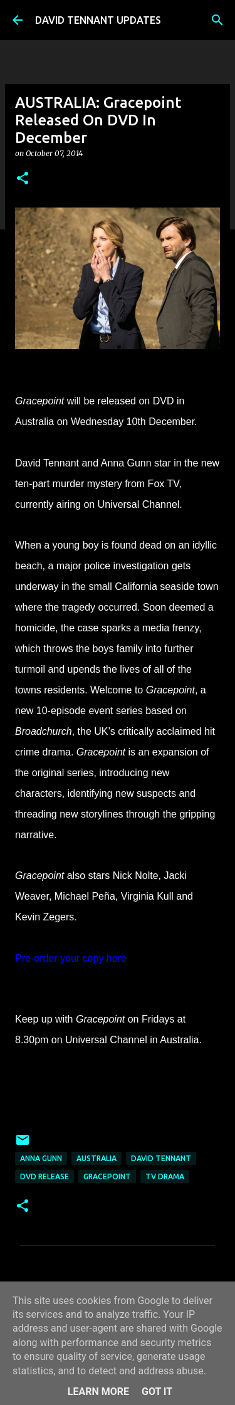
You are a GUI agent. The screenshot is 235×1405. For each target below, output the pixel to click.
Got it (157, 1391)
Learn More (98, 1391)
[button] (22, 179)
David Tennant (161, 1158)
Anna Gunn (41, 1158)
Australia (96, 1158)
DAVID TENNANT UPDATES (98, 20)
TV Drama (164, 1176)
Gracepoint (107, 1176)
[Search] (217, 20)
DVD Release (44, 1176)
